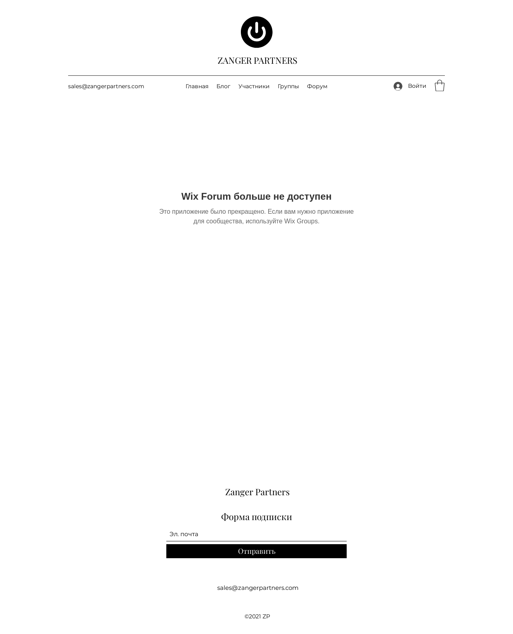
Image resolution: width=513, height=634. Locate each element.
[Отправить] (256, 551)
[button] (439, 85)
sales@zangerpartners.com (106, 86)
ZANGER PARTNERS (257, 60)
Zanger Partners (257, 492)
